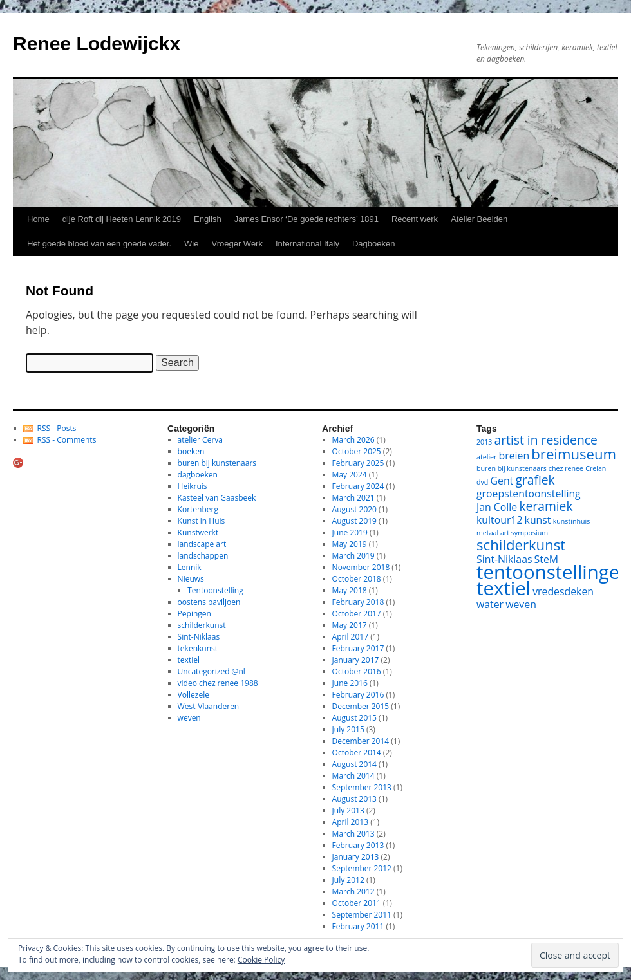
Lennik (190, 567)
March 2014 (353, 775)
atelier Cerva (200, 439)
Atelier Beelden (479, 219)
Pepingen (194, 613)
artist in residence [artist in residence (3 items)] (546, 439)
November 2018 (361, 567)
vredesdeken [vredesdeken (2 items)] (563, 591)
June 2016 (350, 683)
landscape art (202, 544)
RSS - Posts (57, 428)
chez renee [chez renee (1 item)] (566, 468)
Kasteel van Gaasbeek (217, 497)
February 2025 (358, 463)
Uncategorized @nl (211, 671)
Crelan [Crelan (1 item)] (595, 468)
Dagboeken (373, 243)
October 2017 (356, 613)
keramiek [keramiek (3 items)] (545, 506)
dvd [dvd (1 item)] (482, 481)
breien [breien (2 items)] (514, 455)
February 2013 (358, 845)
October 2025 (356, 451)
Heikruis (192, 486)
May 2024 (349, 474)
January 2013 (355, 856)
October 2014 (356, 752)
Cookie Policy (261, 959)
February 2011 (358, 926)
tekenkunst (198, 648)
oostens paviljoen (209, 601)
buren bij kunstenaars (217, 463)
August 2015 (354, 717)
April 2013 (350, 822)
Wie (191, 243)
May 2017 (349, 625)
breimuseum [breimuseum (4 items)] (573, 453)
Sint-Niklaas (199, 636)
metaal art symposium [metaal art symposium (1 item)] (512, 532)
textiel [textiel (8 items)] (503, 588)
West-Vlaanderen (209, 706)
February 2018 (358, 601)
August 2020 (354, 509)
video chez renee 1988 (218, 683)
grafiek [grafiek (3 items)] (534, 479)
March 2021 (353, 497)
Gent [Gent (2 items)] (502, 481)
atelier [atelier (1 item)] (486, 456)
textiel (189, 659)
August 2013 (354, 798)
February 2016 (358, 694)
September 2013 (361, 787)
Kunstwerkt (198, 532)
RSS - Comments (67, 439)
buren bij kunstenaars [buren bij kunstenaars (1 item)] (511, 468)
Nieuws (191, 578)
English (207, 219)
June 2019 (350, 532)
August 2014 (354, 764)
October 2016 (356, 671)
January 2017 (355, 659)
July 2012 (348, 879)
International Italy (307, 243)
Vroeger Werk (236, 243)
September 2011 (361, 914)
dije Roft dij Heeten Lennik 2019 (121, 219)
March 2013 (353, 833)
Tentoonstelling (215, 590)
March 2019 (353, 555)
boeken (191, 451)
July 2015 (348, 729)
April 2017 (350, 636)
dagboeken (198, 474)
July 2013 (348, 810)
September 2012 (361, 868)
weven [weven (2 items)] (520, 604)
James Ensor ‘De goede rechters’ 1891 (306, 219)
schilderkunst (202, 625)
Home (38, 219)
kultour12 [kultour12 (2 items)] (499, 520)
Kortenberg (198, 509)
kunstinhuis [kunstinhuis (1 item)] (571, 521)
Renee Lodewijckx (96, 43)
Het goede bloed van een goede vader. (99, 243)
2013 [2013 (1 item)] (484, 442)
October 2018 (356, 578)
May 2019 (349, 544)
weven (189, 717)
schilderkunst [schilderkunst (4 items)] (520, 544)
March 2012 (353, 891)
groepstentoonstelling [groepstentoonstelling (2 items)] (528, 493)
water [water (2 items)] (490, 604)
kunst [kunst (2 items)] (538, 520)
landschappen (203, 555)
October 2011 (356, 903)
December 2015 (361, 706)
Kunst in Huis (201, 520)
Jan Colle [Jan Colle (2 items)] (496, 507)
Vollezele (193, 694)
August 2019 (354, 520)
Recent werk (414, 219)
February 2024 (358, 486)
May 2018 (349, 590)
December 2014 (361, 740)
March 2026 (353, 439)
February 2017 (358, 648)
